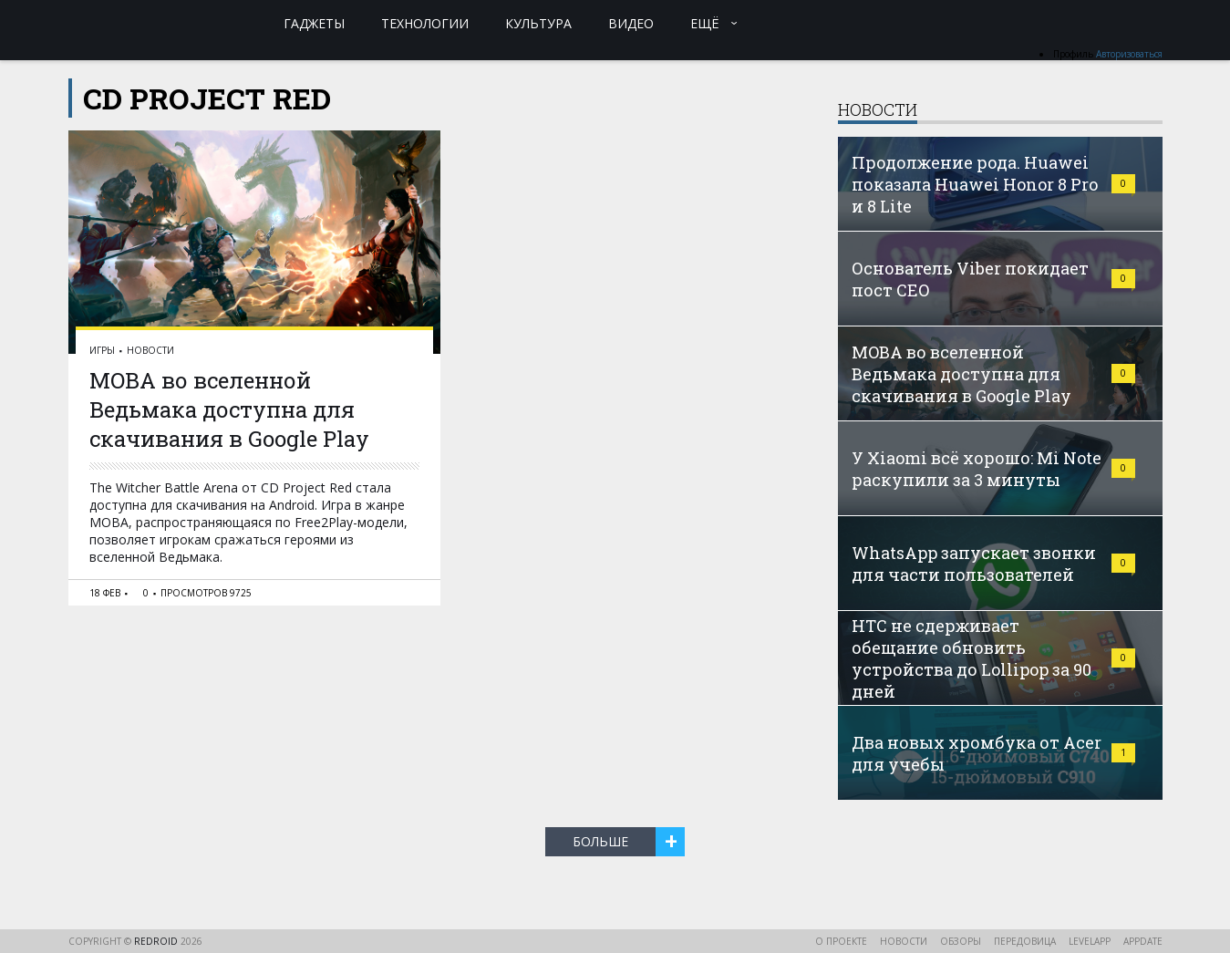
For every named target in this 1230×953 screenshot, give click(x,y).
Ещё (704, 23)
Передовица (1025, 941)
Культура (538, 23)
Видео (631, 23)
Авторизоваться (1129, 53)
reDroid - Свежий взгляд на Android (139, 23)
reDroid (157, 941)
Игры (102, 350)
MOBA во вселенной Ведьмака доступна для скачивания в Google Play (229, 409)
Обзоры (960, 941)
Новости (150, 350)
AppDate (1143, 941)
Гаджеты (314, 23)
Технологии (425, 23)
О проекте (841, 941)
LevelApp (1090, 941)
